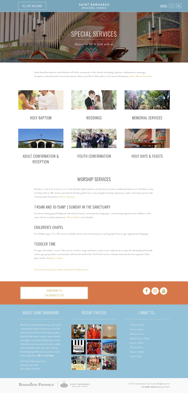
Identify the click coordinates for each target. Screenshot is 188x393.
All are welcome (32, 6)
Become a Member (137, 351)
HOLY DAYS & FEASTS (147, 156)
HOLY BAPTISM (41, 117)
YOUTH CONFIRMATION (94, 156)
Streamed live (73, 217)
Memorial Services (147, 117)
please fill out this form (141, 76)
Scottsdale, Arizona (149, 387)
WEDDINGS (94, 117)
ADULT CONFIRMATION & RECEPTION (41, 158)
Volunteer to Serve (137, 333)
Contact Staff (135, 356)
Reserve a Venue (136, 342)
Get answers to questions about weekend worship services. (61, 269)
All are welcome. (67, 196)
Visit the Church (137, 324)
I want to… (147, 312)
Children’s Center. (54, 258)
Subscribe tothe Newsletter (54, 293)
